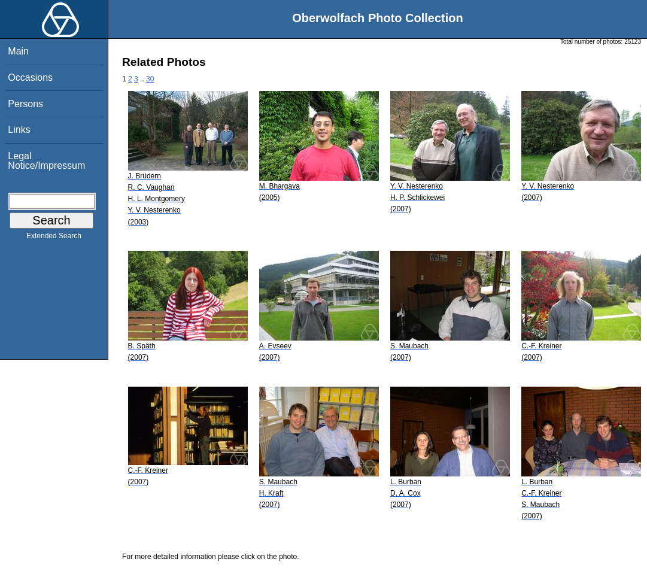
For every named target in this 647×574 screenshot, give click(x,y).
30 (150, 79)
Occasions (30, 77)
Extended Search (53, 238)
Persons (25, 104)
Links (19, 129)
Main (18, 51)
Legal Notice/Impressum (46, 161)
